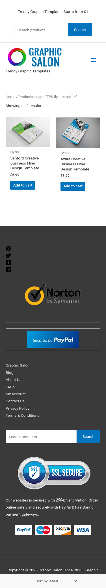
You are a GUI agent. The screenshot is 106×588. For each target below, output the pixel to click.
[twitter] (9, 255)
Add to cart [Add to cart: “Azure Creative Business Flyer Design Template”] (73, 186)
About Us (13, 379)
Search (80, 29)
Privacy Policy (17, 408)
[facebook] (9, 269)
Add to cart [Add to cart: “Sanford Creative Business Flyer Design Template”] (23, 185)
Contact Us (15, 401)
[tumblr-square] (9, 262)
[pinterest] (9, 248)
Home (10, 97)
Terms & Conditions (22, 415)
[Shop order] (55, 581)
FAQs (10, 387)
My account (16, 394)
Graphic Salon (17, 365)
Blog (9, 372)
